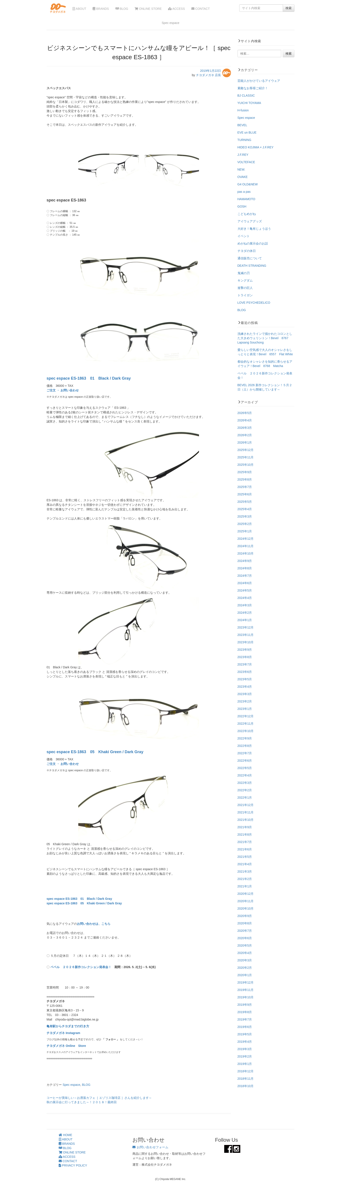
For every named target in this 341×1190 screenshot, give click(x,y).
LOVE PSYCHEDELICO (253, 302)
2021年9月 (244, 827)
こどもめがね (246, 214)
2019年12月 (245, 982)
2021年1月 (244, 886)
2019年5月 (244, 1034)
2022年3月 (244, 782)
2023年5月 (244, 679)
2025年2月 (244, 524)
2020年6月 (244, 938)
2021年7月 (244, 842)
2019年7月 (244, 1019)
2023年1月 (244, 709)
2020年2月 (244, 967)
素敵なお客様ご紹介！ (252, 88)
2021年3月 (244, 871)
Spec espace (71, 1084)
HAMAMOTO (246, 199)
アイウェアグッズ (249, 221)
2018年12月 (245, 1071)
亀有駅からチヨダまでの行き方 (68, 1026)
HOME (65, 1135)
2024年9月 (244, 561)
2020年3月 (244, 960)
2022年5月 (244, 768)
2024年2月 (244, 612)
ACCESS (176, 8)
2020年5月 (244, 945)
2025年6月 (244, 494)
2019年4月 (244, 1041)
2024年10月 (245, 553)
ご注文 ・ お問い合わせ (63, 390)
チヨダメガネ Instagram (63, 1033)
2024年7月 (244, 575)
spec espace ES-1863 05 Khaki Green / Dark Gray (95, 752)
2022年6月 (244, 760)
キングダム (245, 280)
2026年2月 (244, 435)
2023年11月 (245, 635)
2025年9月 (244, 472)
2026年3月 (244, 427)
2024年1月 (244, 620)
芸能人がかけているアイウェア (258, 80)
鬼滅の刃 (243, 273)
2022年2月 (244, 790)
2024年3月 (244, 605)
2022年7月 (244, 753)
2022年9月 (244, 738)
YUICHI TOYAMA (249, 103)
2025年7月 (244, 487)
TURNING (244, 140)
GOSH (241, 206)
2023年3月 (244, 694)
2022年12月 (245, 716)
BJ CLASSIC (246, 95)
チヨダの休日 (246, 251)
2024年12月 (245, 538)
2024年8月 (244, 568)
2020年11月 (245, 901)
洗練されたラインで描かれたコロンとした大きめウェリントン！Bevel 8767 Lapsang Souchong (264, 338)
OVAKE (242, 177)
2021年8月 (244, 834)
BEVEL (242, 125)
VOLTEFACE (246, 162)
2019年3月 (244, 1049)
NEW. (241, 169)
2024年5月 (244, 590)
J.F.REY (243, 154)
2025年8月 (244, 479)
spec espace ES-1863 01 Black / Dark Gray (89, 378)
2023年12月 (245, 627)
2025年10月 (245, 464)
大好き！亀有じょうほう (254, 228)
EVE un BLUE (247, 132)
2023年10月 (245, 642)
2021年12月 (245, 805)
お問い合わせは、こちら (93, 923)
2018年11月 (245, 1078)
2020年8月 (244, 923)
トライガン (245, 295)
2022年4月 (244, 775)
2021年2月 (244, 879)
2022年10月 (245, 731)
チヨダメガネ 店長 (208, 75)
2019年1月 (244, 1064)
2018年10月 (245, 1086)
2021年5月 (244, 856)
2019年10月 (245, 997)
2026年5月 (244, 413)
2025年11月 (245, 457)
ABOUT (79, 8)
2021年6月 (244, 849)
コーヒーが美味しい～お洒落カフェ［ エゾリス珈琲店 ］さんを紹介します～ (99, 1097)
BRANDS (101, 8)
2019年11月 (245, 990)
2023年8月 (244, 657)
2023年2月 (244, 701)
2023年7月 (244, 664)
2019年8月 (244, 1012)
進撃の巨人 (245, 288)
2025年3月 (244, 516)
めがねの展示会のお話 (252, 243)
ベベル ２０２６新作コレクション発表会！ (80, 967)
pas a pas (244, 191)
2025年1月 (244, 531)
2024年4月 (244, 598)
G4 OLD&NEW (247, 184)
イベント (243, 236)
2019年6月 (244, 1027)
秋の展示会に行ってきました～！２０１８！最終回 (82, 1102)
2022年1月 (244, 797)
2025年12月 (245, 450)
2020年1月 (244, 975)
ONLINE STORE (148, 8)
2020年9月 (244, 916)
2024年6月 (244, 583)
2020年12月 (245, 893)
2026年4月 (244, 420)
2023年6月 (244, 672)
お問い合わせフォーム (150, 1147)
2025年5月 (244, 501)
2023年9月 (244, 649)
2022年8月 (244, 746)
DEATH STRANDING (251, 265)
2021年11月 (245, 812)
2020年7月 (244, 930)
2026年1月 (244, 442)
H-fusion (243, 110)
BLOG (121, 8)
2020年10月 (245, 908)
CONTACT (200, 8)
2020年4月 (244, 953)
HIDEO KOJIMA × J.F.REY (255, 147)
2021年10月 (245, 819)
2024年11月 (245, 546)
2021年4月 (244, 864)
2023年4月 (244, 686)
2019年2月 (244, 1056)
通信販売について (249, 258)
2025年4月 (244, 509)
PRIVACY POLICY (73, 1165)
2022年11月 (245, 723)
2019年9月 (244, 1004)
